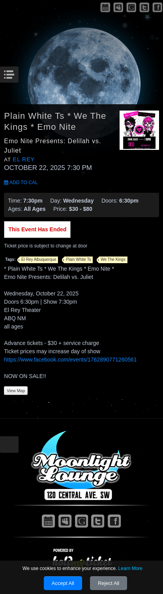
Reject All (108, 583)
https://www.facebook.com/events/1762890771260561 (70, 359)
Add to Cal (20, 182)
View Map (16, 390)
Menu (18, 72)
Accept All (63, 583)
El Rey (24, 159)
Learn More (130, 568)
